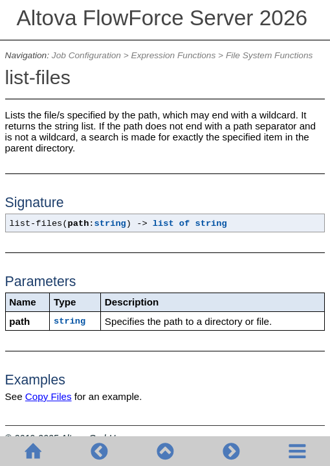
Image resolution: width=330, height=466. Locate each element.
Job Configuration (86, 55)
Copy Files (48, 396)
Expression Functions (173, 55)
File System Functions (269, 55)
